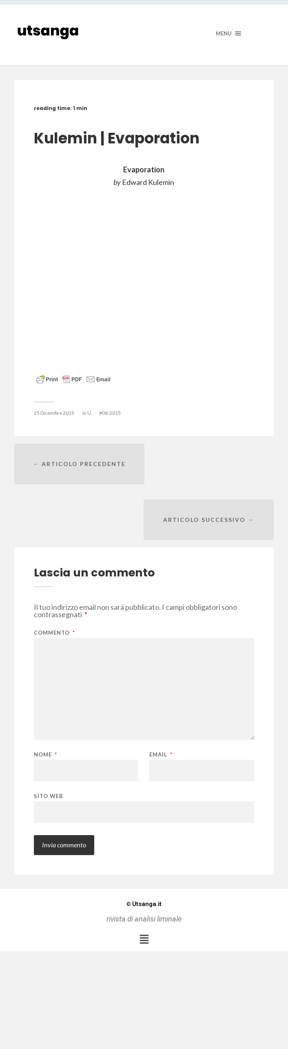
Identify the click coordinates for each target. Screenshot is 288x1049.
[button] (144, 883)
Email (161, 699)
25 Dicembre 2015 (54, 413)
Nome (45, 699)
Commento (54, 577)
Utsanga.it (144, 848)
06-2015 (111, 413)
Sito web (48, 740)
